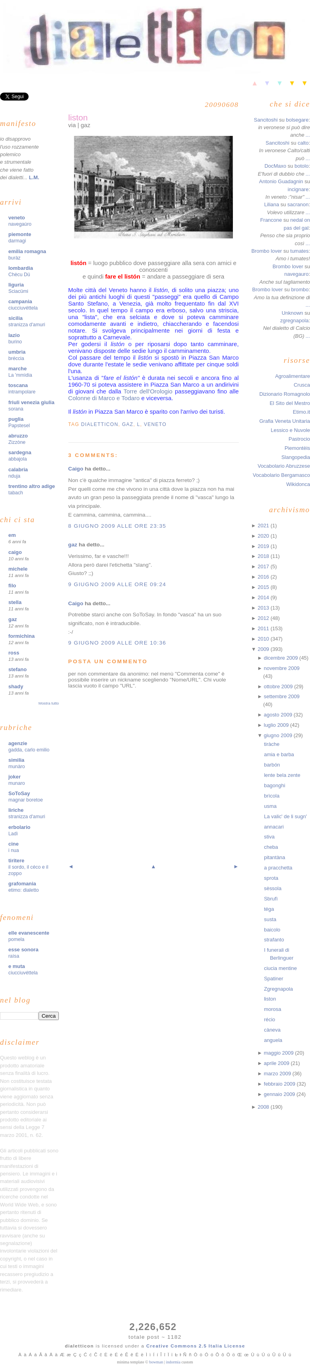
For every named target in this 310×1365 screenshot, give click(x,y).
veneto (16, 218)
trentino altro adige (31, 486)
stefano (17, 669)
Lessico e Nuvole (290, 430)
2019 (264, 546)
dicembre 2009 (281, 658)
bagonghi (274, 785)
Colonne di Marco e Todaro (104, 398)
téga (269, 909)
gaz (12, 619)
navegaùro (19, 224)
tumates (299, 251)
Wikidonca (298, 484)
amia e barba (279, 754)
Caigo (75, 469)
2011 (264, 628)
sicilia (15, 318)
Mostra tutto (49, 703)
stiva (269, 837)
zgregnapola (294, 320)
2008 (264, 1107)
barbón (272, 765)
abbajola (17, 459)
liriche (15, 810)
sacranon (297, 204)
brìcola (271, 796)
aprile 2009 (277, 1063)
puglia (15, 419)
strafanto (274, 940)
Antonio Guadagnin (281, 181)
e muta (16, 966)
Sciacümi (18, 291)
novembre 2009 (282, 668)
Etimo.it (301, 412)
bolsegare (297, 120)
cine (13, 844)
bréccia (16, 358)
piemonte (19, 234)
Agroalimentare (292, 376)
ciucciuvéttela (23, 308)
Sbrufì (271, 899)
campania (20, 301)
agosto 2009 (279, 715)
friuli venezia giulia (31, 402)
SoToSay (19, 793)
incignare (298, 189)
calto (303, 143)
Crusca (302, 385)
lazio (14, 335)
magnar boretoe (25, 800)
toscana (18, 385)
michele (17, 569)
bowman (156, 1362)
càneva (272, 1030)
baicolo (272, 930)
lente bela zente (282, 775)
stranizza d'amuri (26, 324)
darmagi (17, 241)
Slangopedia (295, 457)
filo (12, 586)
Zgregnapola (278, 989)
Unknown (292, 313)
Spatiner (273, 979)
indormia (173, 1362)
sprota (271, 878)
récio (269, 1019)
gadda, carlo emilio (28, 750)
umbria (16, 352)
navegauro (296, 274)
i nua (13, 850)
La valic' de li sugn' (285, 816)
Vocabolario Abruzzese (284, 466)
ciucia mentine (280, 968)
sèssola (272, 888)
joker (14, 777)
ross (13, 653)
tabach (15, 493)
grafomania (22, 884)
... (308, 135)
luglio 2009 (277, 725)
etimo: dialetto (23, 890)
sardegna (19, 452)
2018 (264, 556)
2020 (264, 536)
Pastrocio (299, 439)
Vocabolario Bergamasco (281, 475)
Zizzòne (16, 442)
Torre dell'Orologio (148, 391)
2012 (264, 618)
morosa (272, 1009)
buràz (14, 258)
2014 (264, 597)
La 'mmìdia (20, 375)
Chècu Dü (19, 274)
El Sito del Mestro (289, 403)
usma (270, 806)
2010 (264, 639)
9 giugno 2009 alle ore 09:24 (117, 584)
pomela (16, 939)
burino (15, 342)
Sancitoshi (266, 120)
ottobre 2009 (279, 686)
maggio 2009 (279, 1053)
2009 (264, 649)
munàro (16, 766)
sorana (15, 409)
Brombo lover (266, 251)
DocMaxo (275, 166)
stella (14, 602)
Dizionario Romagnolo (285, 394)
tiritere (16, 861)
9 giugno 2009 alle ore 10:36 (117, 643)
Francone (271, 220)
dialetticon (99, 424)
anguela (273, 1040)
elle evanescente (28, 933)
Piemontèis (297, 448)
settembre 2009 (282, 696)
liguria (16, 285)
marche (17, 369)
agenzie (17, 743)
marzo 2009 (278, 1074)
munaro (16, 783)
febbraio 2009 (280, 1084)
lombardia (20, 268)
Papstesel (19, 425)
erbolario (19, 827)
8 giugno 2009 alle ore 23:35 (117, 526)
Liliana (271, 204)
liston (78, 117)
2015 (264, 587)
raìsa (13, 956)
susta (270, 919)
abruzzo (18, 436)
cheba (271, 847)
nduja (14, 476)
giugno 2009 (279, 735)
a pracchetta (278, 868)
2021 (264, 526)
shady (15, 686)
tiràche (271, 744)
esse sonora (23, 950)
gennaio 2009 (280, 1094)
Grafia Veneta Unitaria (285, 421)
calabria (18, 469)
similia (16, 760)
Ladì (13, 833)
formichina (21, 636)
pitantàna (274, 857)
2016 (264, 577)
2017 (264, 566)
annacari (274, 827)
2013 (264, 608)
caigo (15, 552)
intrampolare (21, 392)
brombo (299, 289)
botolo (301, 166)
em (12, 535)
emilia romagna (27, 251)
